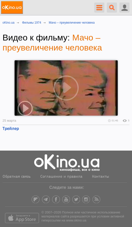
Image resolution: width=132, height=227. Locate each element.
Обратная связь (17, 177)
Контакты (100, 177)
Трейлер (11, 128)
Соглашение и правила (61, 177)
